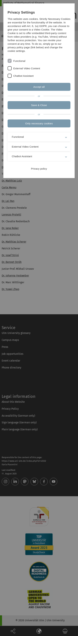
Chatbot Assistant (23, 75)
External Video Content (26, 68)
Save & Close (39, 105)
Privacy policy (39, 168)
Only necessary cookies (39, 123)
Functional (19, 60)
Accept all (39, 86)
